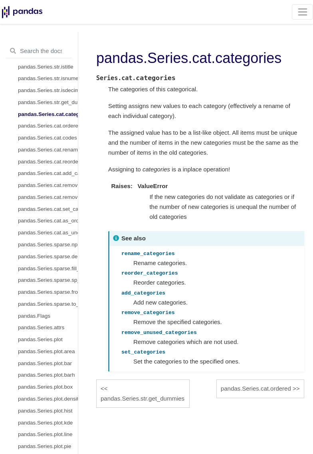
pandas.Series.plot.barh (46, 375)
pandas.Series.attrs (41, 327)
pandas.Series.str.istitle (45, 67)
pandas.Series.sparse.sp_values (48, 280)
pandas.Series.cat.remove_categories (48, 185)
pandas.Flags (34, 316)
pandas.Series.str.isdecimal (48, 90)
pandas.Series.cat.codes (47, 138)
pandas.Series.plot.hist (45, 411)
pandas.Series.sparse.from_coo (48, 292)
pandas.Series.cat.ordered (48, 126)
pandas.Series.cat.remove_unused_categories (48, 197)
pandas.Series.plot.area (46, 351)
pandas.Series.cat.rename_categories (48, 150)
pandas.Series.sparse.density (48, 256)
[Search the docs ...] (39, 51)
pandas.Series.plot (40, 339)
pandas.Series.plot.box (45, 387)
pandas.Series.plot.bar (45, 363)
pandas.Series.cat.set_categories (48, 209)
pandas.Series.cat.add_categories (48, 173)
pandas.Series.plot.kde (45, 423)
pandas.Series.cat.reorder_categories (48, 162)
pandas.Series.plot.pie (44, 446)
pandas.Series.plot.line (45, 434)
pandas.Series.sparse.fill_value (48, 268)
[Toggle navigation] (302, 12)
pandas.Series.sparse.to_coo (48, 304)
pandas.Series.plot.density (48, 399)
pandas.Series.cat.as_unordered (48, 233)
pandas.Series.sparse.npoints (48, 245)
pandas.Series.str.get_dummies (48, 102)
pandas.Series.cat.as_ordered (48, 221)
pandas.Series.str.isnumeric (48, 78)
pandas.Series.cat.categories (48, 114)
